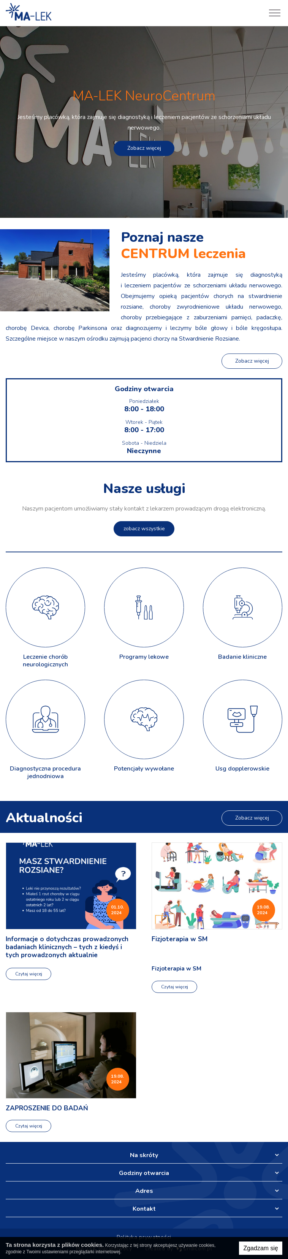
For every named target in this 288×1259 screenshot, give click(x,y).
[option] (144, 122)
